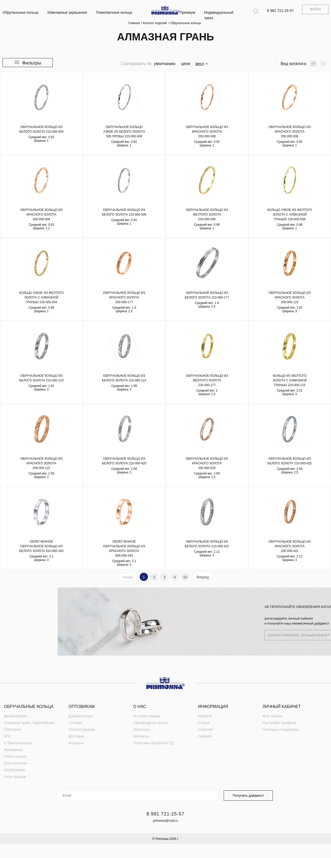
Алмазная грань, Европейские (29, 723)
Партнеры (141, 729)
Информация (213, 706)
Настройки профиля (279, 723)
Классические (15, 763)
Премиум (187, 12)
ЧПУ (7, 736)
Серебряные (14, 770)
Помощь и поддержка (280, 729)
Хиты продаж (15, 777)
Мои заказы (272, 716)
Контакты (141, 736)
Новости (205, 716)
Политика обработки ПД (153, 743)
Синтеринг (12, 729)
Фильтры (31, 63)
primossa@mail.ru (165, 820)
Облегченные (15, 756)
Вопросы (76, 743)
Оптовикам (82, 706)
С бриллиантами (18, 743)
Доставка (76, 736)
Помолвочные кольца (114, 12)
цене (185, 63)
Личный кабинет (281, 706)
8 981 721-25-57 (280, 11)
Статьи (203, 723)
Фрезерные (13, 750)
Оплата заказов (82, 729)
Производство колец (150, 723)
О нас (139, 706)
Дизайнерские (15, 716)
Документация (81, 716)
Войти (315, 9)
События (205, 729)
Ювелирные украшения (67, 12)
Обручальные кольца (21, 12)
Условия (75, 723)
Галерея (205, 736)
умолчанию (164, 63)
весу (199, 63)
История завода (146, 716)
